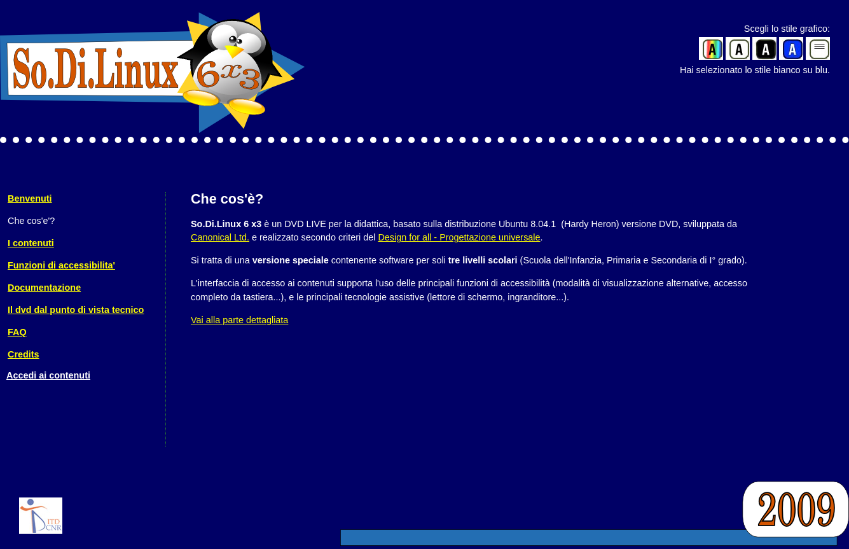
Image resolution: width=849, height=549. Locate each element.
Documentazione (44, 287)
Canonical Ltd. (220, 237)
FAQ (17, 332)
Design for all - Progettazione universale (459, 237)
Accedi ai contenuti (48, 375)
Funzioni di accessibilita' (61, 265)
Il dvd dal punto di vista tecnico (76, 310)
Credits (23, 354)
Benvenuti (30, 198)
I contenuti (31, 243)
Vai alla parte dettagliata (239, 320)
